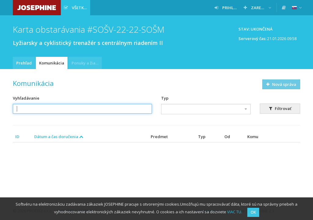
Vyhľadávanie (26, 98)
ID (17, 136)
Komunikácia (51, 63)
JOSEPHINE (36, 7)
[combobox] (206, 109)
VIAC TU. (234, 212)
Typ (164, 98)
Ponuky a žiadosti (87, 63)
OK (253, 212)
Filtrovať (280, 108)
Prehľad (24, 63)
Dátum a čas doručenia (58, 136)
